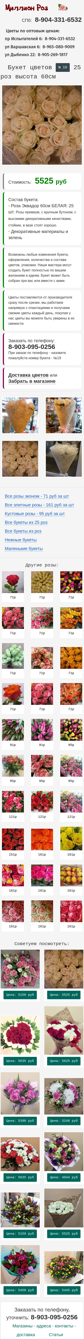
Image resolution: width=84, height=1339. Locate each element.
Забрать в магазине (31, 381)
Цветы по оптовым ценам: (30, 30)
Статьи (56, 1334)
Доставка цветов (28, 375)
